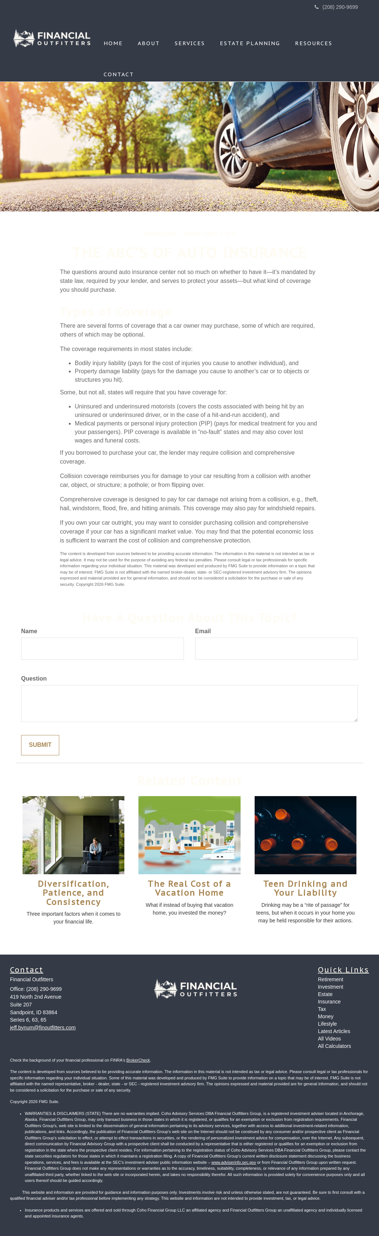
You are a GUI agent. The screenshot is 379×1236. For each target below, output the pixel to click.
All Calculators (334, 1046)
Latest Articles (334, 1031)
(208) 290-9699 (336, 7)
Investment (330, 987)
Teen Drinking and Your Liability (305, 888)
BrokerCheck (138, 1060)
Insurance (329, 1002)
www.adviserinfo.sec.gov (233, 1162)
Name (29, 631)
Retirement (330, 979)
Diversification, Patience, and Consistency (73, 893)
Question (34, 678)
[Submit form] (40, 745)
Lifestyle (327, 1024)
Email (203, 631)
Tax (322, 1009)
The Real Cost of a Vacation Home (189, 888)
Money (325, 1016)
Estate (325, 994)
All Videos (329, 1039)
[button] (148, 33)
